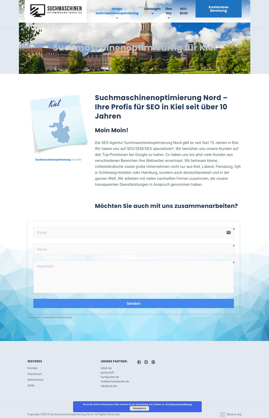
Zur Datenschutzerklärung (179, 404)
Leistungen (155, 9)
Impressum (35, 368)
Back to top (230, 409)
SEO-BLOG (185, 11)
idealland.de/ (109, 380)
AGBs (31, 380)
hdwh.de (106, 362)
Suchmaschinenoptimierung (53, 154)
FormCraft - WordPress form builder (50, 312)
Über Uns (170, 11)
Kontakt (33, 362)
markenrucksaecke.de (115, 376)
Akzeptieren (139, 408)
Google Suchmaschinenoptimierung (121, 11)
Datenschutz (36, 374)
